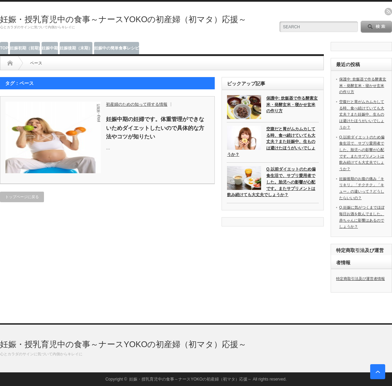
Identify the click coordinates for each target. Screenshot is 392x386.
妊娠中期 (50, 48)
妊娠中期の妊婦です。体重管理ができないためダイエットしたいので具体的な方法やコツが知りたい (155, 127)
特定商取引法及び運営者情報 (360, 279)
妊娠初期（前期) (25, 48)
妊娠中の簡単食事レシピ (116, 48)
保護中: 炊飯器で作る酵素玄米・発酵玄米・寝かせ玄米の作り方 (292, 104)
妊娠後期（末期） (76, 48)
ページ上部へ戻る (377, 371)
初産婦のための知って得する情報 (136, 104)
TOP (4, 48)
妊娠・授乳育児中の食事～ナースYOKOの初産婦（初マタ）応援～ (123, 19)
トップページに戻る (22, 197)
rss (388, 11)
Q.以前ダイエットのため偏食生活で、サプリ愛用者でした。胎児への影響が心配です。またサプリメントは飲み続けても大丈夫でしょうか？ (271, 182)
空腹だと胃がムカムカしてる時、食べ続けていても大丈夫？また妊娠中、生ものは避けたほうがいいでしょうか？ (271, 142)
